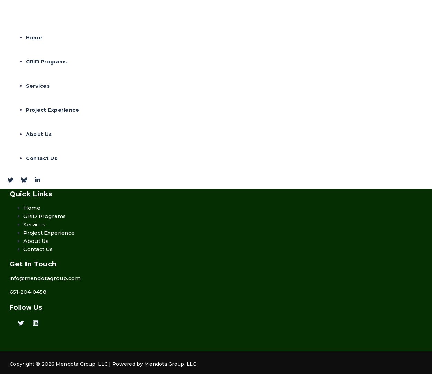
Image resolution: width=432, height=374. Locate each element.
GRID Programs (46, 62)
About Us (39, 134)
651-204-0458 (28, 291)
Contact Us (41, 158)
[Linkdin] (37, 181)
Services (38, 86)
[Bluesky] (24, 181)
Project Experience (52, 110)
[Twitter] (10, 181)
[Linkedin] (35, 324)
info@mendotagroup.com (45, 278)
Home (34, 38)
